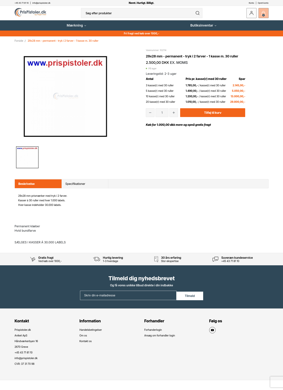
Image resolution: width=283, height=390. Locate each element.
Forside (19, 43)
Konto (251, 3)
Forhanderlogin (153, 332)
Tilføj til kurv (212, 115)
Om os (83, 338)
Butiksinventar (203, 28)
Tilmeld (190, 298)
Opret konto (263, 3)
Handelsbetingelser (90, 332)
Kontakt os (85, 343)
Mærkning (76, 28)
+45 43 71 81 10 (230, 263)
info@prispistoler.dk (26, 360)
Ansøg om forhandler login (159, 338)
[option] (27, 160)
